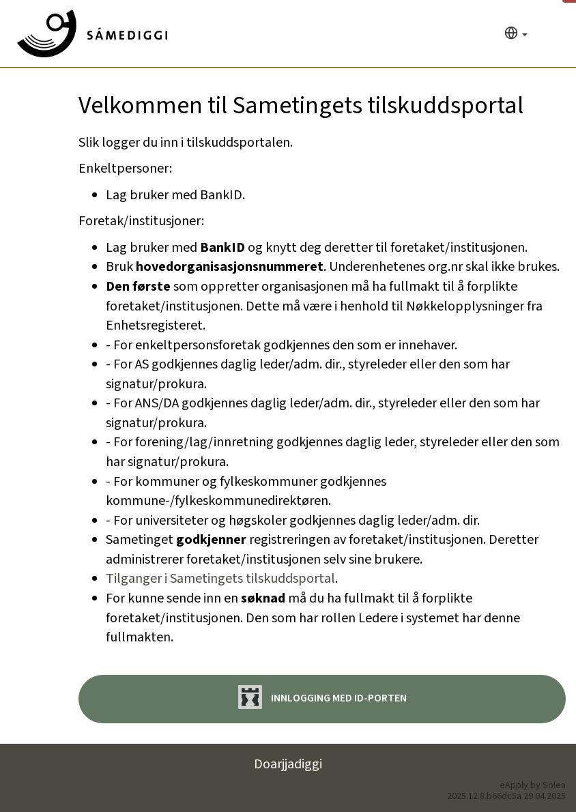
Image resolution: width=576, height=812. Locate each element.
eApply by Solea (533, 785)
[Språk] (516, 34)
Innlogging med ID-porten (322, 697)
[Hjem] (92, 33)
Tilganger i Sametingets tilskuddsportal (220, 578)
